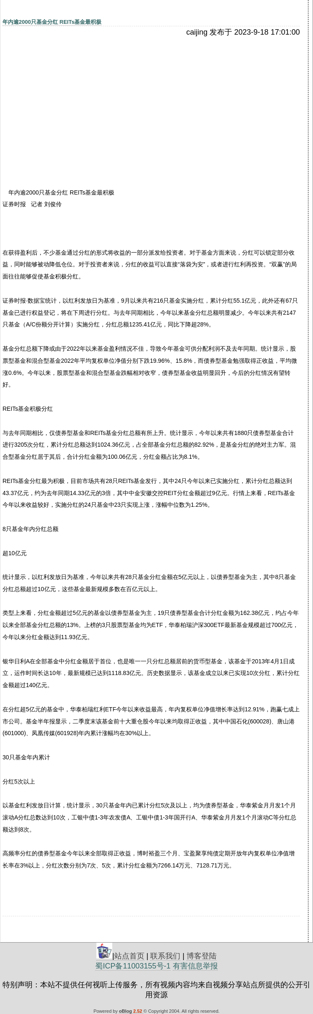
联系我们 (165, 956)
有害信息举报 (195, 966)
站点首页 (129, 956)
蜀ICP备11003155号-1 (132, 966)
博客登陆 (202, 956)
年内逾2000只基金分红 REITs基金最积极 (52, 22)
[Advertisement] (75, 98)
